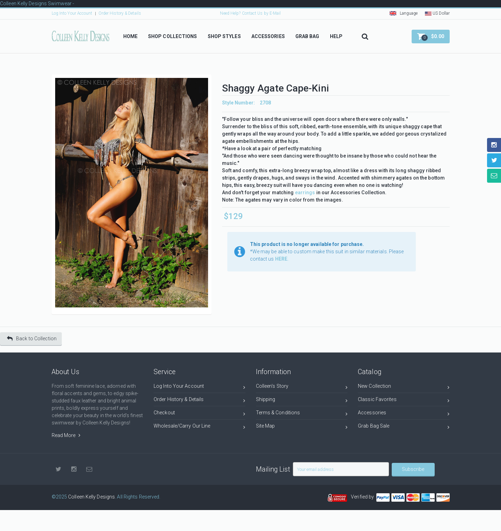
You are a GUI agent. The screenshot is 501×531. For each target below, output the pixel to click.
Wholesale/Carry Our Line (199, 427)
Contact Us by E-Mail (261, 13)
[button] (431, 36)
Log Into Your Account (72, 13)
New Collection (404, 387)
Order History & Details (119, 13)
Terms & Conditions (302, 414)
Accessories (404, 414)
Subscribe (413, 469)
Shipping (302, 401)
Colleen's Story (302, 387)
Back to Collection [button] (32, 338)
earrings (305, 192)
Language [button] (404, 13)
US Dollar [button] (437, 13)
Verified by (363, 497)
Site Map (302, 427)
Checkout (199, 414)
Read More (66, 435)
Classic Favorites (404, 401)
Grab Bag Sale (404, 427)
